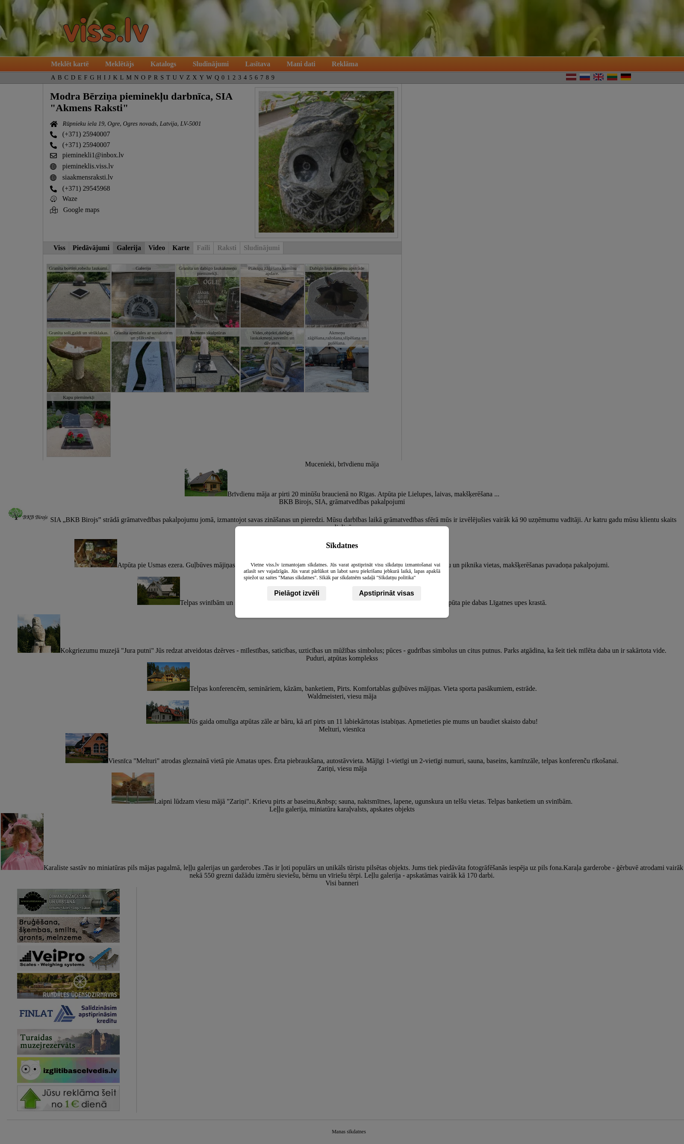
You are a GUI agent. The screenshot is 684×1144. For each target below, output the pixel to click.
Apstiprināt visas (386, 593)
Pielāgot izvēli (296, 593)
